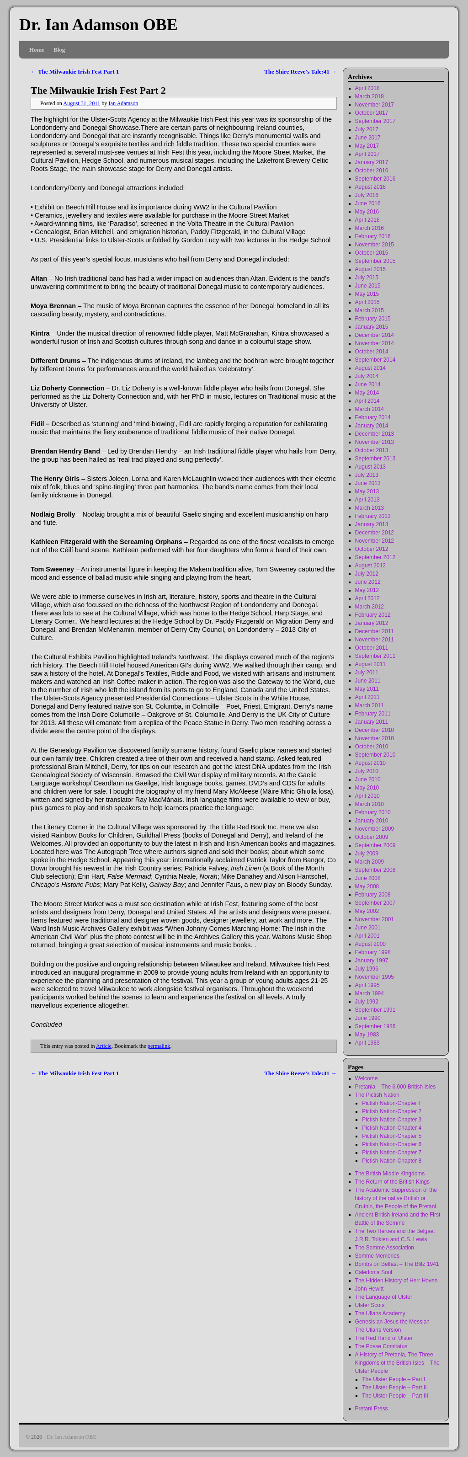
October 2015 (371, 253)
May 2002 (367, 911)
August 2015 (370, 269)
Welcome (366, 1078)
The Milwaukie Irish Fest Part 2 (98, 90)
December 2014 (374, 335)
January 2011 (371, 722)
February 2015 (373, 318)
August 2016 (370, 187)
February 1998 (373, 952)
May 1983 (367, 1034)
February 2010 (373, 812)
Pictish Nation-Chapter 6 (391, 1144)
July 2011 (366, 672)
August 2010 (370, 763)
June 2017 (368, 137)
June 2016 (368, 203)
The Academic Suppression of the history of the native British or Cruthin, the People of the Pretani (396, 1198)
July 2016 (366, 195)
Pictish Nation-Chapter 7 (391, 1152)
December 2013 (374, 434)
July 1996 (366, 969)
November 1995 (374, 977)
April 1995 (367, 985)
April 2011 (367, 697)
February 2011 (373, 713)
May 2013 (367, 491)
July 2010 (366, 771)
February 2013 (373, 516)
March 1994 (369, 993)
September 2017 (375, 121)
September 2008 (375, 870)
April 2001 (367, 936)
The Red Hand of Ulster (384, 1338)
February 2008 (373, 894)
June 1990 (368, 1018)
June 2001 (368, 927)
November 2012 (374, 541)
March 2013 (369, 508)
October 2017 (371, 113)
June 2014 (368, 384)
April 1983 (367, 1043)
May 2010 (367, 788)
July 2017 (366, 129)
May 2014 (367, 393)
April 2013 (367, 499)
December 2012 (374, 532)
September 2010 (375, 755)
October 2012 (371, 549)
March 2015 (369, 310)
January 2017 (371, 162)
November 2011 (374, 639)
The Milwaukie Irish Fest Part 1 (75, 71)
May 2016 (367, 211)
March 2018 (369, 96)
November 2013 (374, 442)
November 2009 (374, 829)
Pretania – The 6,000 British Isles (395, 1086)
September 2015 (375, 261)
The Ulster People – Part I (393, 1379)
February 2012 (373, 615)
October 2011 (371, 648)
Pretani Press (371, 1408)
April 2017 (367, 154)
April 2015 (367, 302)
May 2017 (367, 146)
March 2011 (369, 705)
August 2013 (370, 467)
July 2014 (366, 376)
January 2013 (371, 524)
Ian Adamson (123, 103)
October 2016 (371, 170)
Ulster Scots (370, 1305)
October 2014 (371, 351)
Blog (59, 49)
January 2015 (371, 327)
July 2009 (366, 853)
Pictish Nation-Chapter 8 (391, 1161)
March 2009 (369, 862)
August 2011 (370, 664)
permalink (159, 1046)
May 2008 (367, 886)
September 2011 (375, 656)
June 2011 (368, 681)
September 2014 (375, 360)
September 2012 (375, 557)
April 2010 (367, 796)
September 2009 (375, 845)
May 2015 (367, 294)
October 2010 (371, 746)
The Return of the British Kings (392, 1182)
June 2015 (368, 286)
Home (36, 49)
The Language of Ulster (383, 1297)
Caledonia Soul (373, 1272)
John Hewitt (369, 1289)
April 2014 (367, 401)
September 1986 (375, 1026)
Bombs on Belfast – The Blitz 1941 (397, 1264)
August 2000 (370, 944)
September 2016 (375, 179)
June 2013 (368, 483)
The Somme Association (384, 1247)
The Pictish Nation (377, 1095)
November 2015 (374, 244)
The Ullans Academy (380, 1313)
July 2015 (366, 277)
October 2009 (371, 837)
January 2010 (371, 820)
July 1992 (366, 1001)
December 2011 (374, 631)
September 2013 (375, 458)
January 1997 (371, 960)
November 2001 (374, 919)
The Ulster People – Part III (395, 1396)
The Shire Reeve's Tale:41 (300, 71)
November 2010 (374, 738)
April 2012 (367, 598)
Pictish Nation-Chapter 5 (391, 1136)
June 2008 (368, 878)
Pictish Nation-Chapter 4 (391, 1128)
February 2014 (373, 417)
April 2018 (367, 88)
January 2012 (371, 623)
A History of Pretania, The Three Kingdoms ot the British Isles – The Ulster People (397, 1362)
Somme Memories (377, 1256)
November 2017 (374, 104)
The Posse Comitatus (381, 1346)
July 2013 (366, 475)
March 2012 (369, 606)
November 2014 (374, 343)
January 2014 (371, 425)
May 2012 (367, 590)
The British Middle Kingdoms (390, 1173)
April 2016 (367, 220)
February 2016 (373, 236)
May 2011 (367, 689)
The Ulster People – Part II (394, 1387)
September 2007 (375, 903)
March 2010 (369, 804)
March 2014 (369, 409)
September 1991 (375, 1010)
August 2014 (370, 368)
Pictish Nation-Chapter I (391, 1103)
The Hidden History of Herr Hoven (396, 1280)
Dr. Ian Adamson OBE (98, 25)
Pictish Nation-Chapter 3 (391, 1119)
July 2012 (366, 574)
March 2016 (369, 228)
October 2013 (371, 450)
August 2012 (370, 565)
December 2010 (374, 730)
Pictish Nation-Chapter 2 (391, 1111)
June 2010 (368, 779)
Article (104, 1046)
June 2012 (368, 582)
